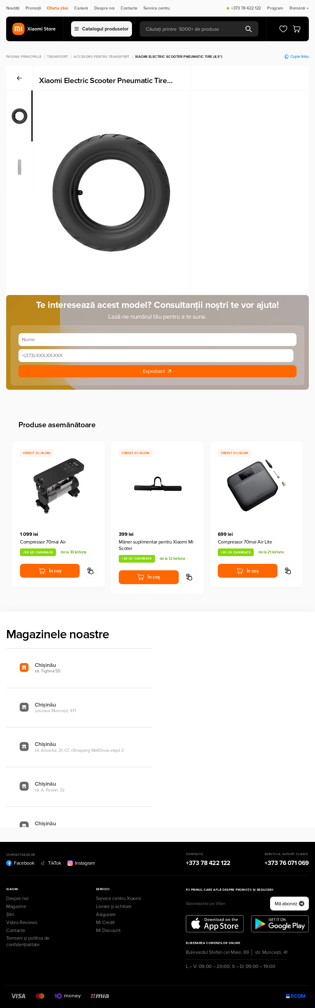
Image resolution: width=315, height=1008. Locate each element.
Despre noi (104, 8)
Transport (57, 56)
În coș (49, 571)
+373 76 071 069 (287, 863)
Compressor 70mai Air (43, 542)
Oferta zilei (57, 8)
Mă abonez (289, 904)
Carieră (81, 8)
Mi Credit (105, 922)
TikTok (50, 863)
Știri (10, 914)
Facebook (20, 863)
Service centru (156, 8)
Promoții (33, 8)
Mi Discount (108, 930)
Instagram (81, 863)
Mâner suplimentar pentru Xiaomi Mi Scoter (156, 545)
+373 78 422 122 (246, 8)
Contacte (129, 8)
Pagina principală (24, 56)
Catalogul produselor (101, 29)
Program (275, 8)
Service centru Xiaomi (118, 898)
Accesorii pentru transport (101, 56)
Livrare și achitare (114, 906)
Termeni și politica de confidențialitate (28, 941)
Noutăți (12, 8)
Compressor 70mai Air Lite (245, 542)
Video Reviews (21, 922)
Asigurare (106, 914)
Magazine (16, 906)
